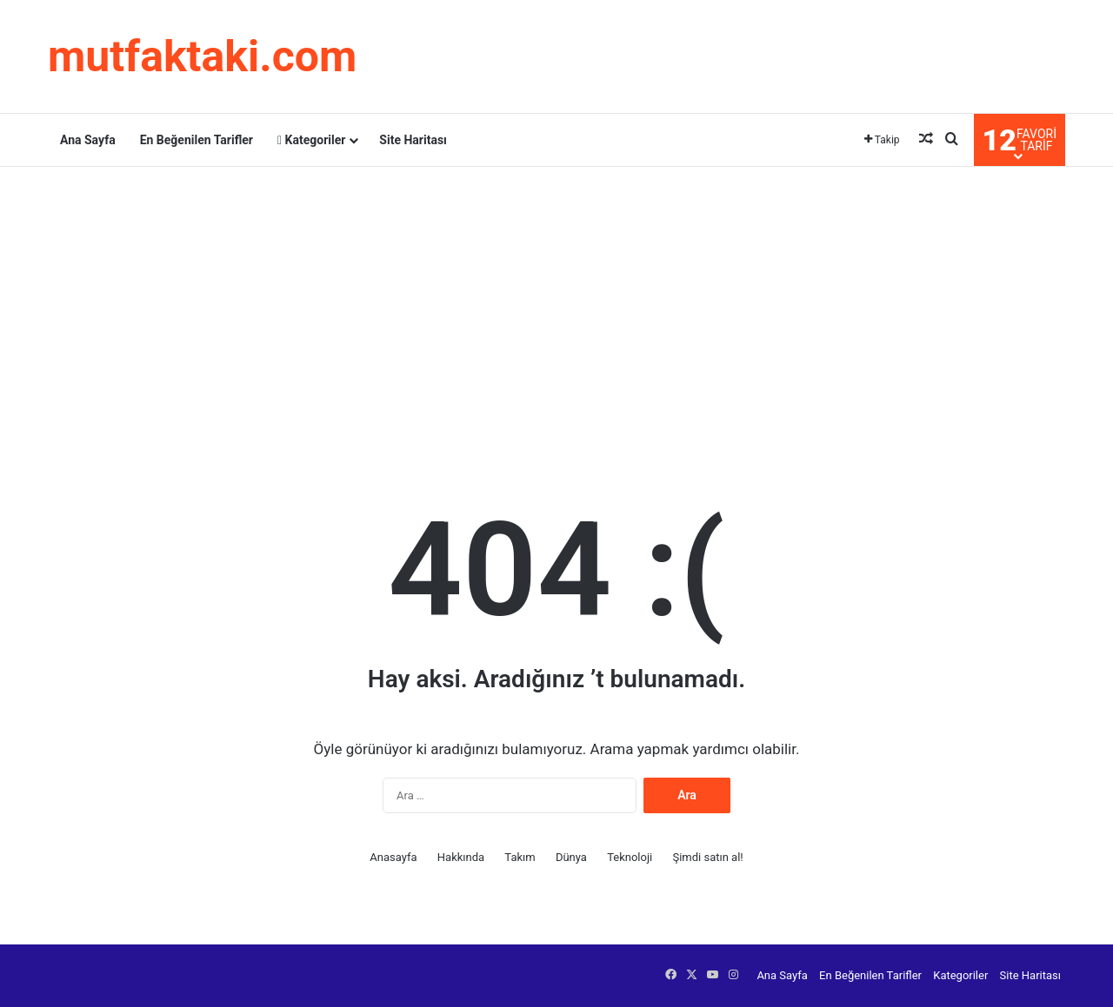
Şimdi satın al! (707, 857)
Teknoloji (629, 857)
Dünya (571, 857)
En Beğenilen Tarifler (196, 140)
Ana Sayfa (88, 140)
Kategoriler (311, 140)
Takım (519, 857)
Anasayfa (393, 857)
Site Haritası (413, 140)
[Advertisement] (556, 305)
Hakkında (460, 857)
